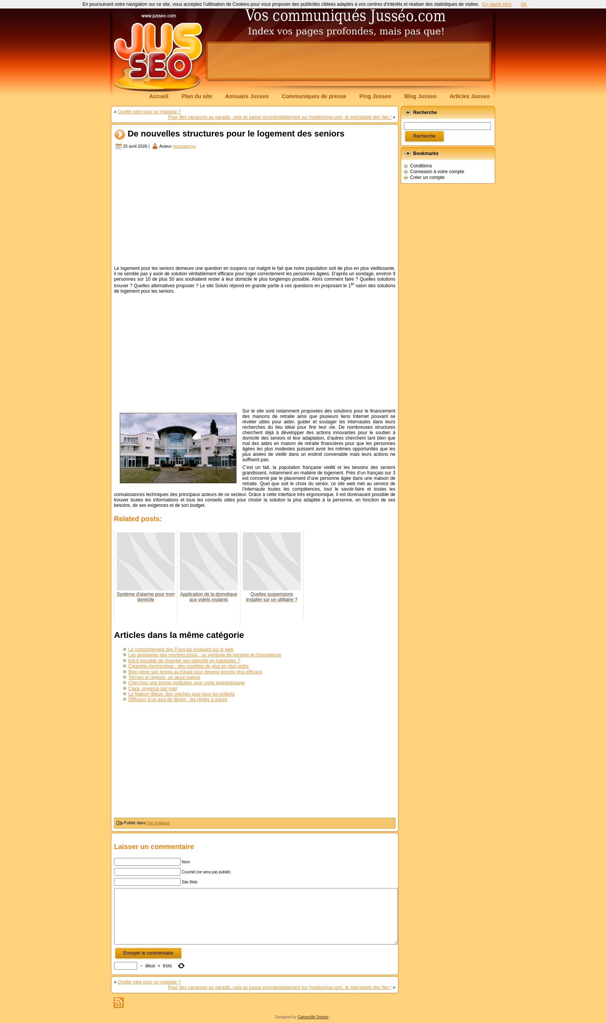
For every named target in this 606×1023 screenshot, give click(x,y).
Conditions (421, 166)
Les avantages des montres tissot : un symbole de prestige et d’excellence (204, 655)
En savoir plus (496, 4)
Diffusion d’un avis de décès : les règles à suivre (177, 699)
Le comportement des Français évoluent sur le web (180, 649)
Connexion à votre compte (437, 171)
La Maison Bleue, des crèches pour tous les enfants (181, 694)
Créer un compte (427, 177)
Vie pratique (158, 822)
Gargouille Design (313, 1017)
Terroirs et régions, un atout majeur (164, 677)
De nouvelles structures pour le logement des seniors (236, 134)
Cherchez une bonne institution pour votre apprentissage (186, 682)
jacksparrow (184, 146)
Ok (523, 4)
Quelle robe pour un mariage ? (149, 111)
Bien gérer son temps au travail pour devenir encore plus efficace (195, 672)
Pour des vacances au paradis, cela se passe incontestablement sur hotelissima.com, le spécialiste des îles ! (280, 117)
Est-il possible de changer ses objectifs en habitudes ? (184, 660)
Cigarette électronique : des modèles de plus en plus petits (188, 666)
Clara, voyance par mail (152, 688)
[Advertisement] (348, 60)
